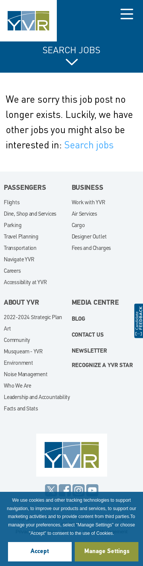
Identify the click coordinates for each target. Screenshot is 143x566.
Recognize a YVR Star (102, 366)
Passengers (25, 188)
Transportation (20, 248)
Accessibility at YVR (25, 283)
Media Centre (95, 303)
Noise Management (26, 375)
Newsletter (89, 351)
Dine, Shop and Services (30, 214)
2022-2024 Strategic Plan (33, 318)
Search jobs (89, 145)
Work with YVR (88, 203)
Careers (12, 271)
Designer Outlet (89, 237)
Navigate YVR (19, 260)
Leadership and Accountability (37, 398)
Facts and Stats (21, 409)
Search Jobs (71, 50)
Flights (12, 203)
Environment (18, 363)
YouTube (92, 490)
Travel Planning (21, 237)
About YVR (21, 303)
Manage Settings (106, 552)
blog (78, 319)
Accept (40, 552)
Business (87, 188)
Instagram (78, 490)
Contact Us (88, 335)
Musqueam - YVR (23, 352)
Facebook (65, 490)
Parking (13, 226)
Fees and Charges (91, 248)
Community (17, 340)
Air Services (84, 214)
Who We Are (17, 386)
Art (7, 329)
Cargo (78, 226)
